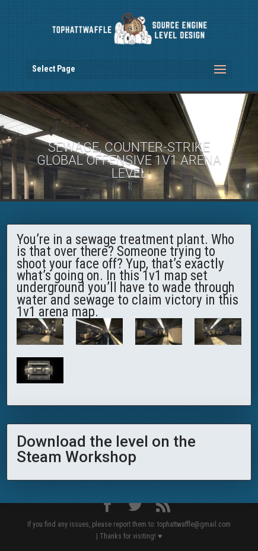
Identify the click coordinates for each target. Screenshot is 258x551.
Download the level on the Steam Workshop (106, 449)
